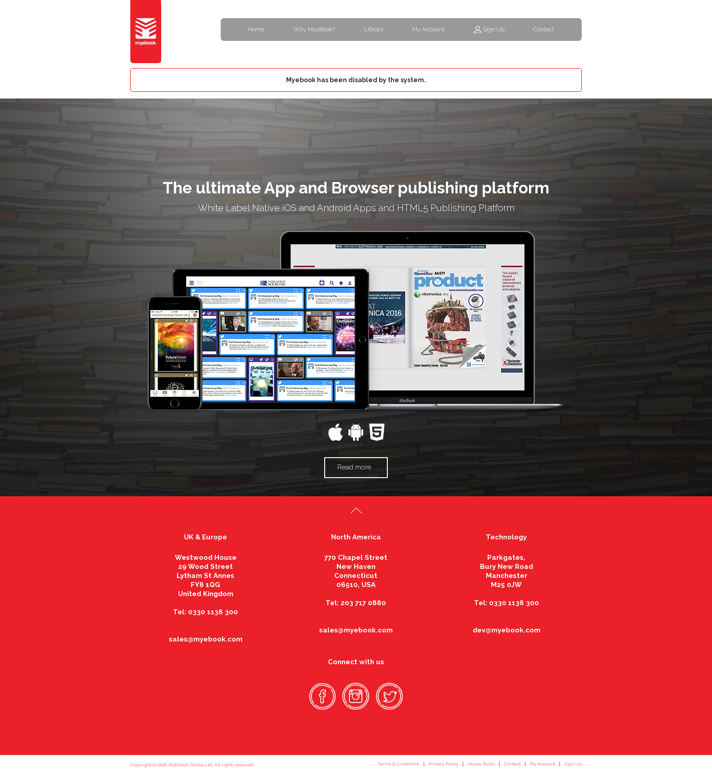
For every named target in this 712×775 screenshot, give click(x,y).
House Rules (481, 763)
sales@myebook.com (205, 639)
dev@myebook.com (506, 630)
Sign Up (493, 29)
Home (256, 29)
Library (374, 29)
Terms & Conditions (398, 763)
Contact (543, 29)
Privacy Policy (443, 763)
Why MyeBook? (314, 29)
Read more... (356, 467)
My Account (428, 29)
